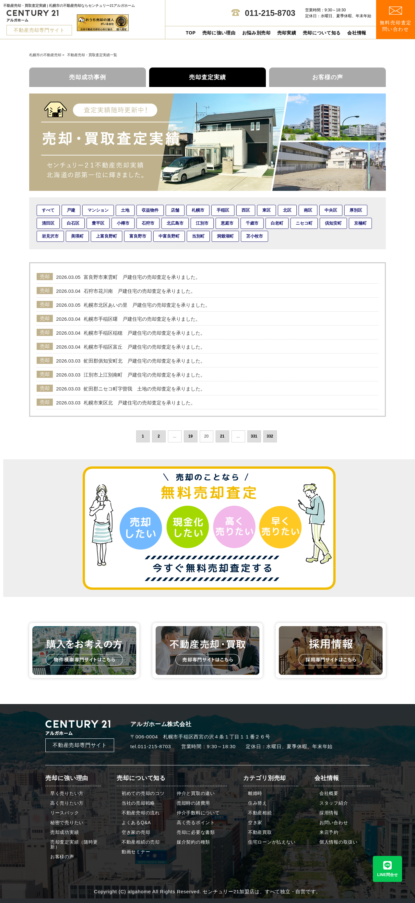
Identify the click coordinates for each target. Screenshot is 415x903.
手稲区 (223, 210)
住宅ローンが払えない (272, 842)
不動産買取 (260, 832)
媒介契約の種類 (193, 842)
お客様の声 (327, 77)
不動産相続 (260, 812)
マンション (98, 210)
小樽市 (123, 223)
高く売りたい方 (67, 803)
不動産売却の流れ (141, 812)
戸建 (71, 210)
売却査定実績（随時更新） (74, 844)
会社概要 (328, 793)
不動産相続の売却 (141, 842)
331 (254, 436)
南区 (308, 210)
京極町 (360, 223)
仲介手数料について (198, 812)
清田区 (48, 223)
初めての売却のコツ (143, 793)
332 (270, 436)
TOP (191, 32)
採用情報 (328, 812)
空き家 (255, 822)
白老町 (277, 223)
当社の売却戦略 (138, 803)
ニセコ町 (304, 223)
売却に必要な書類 (196, 832)
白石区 (73, 223)
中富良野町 (169, 236)
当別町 (198, 236)
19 (190, 436)
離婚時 (255, 793)
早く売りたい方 (67, 793)
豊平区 (98, 223)
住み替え (257, 803)
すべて (48, 210)
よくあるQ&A (136, 822)
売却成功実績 (64, 832)
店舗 (175, 210)
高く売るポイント (196, 822)
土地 (125, 210)
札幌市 (198, 210)
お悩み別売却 (256, 32)
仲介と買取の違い (196, 793)
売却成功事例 (87, 77)
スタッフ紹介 (333, 803)
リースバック (64, 812)
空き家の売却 (136, 832)
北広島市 (175, 223)
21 (222, 436)
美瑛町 (77, 236)
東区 (266, 210)
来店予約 (328, 832)
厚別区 (356, 210)
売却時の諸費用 (193, 803)
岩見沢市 (50, 236)
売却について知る (322, 32)
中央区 (331, 210)
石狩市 (148, 223)
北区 (287, 210)
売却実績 (286, 32)
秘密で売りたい (67, 822)
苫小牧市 (254, 236)
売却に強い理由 (219, 32)
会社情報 (356, 32)
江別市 (202, 223)
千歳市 (252, 223)
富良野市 (137, 236)
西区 (246, 210)
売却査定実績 (207, 77)
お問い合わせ (333, 822)
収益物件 (150, 210)
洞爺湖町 (225, 236)
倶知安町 (333, 223)
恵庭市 (227, 223)
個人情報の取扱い (338, 842)
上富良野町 (106, 236)
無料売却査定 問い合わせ (396, 19)
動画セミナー (136, 851)
